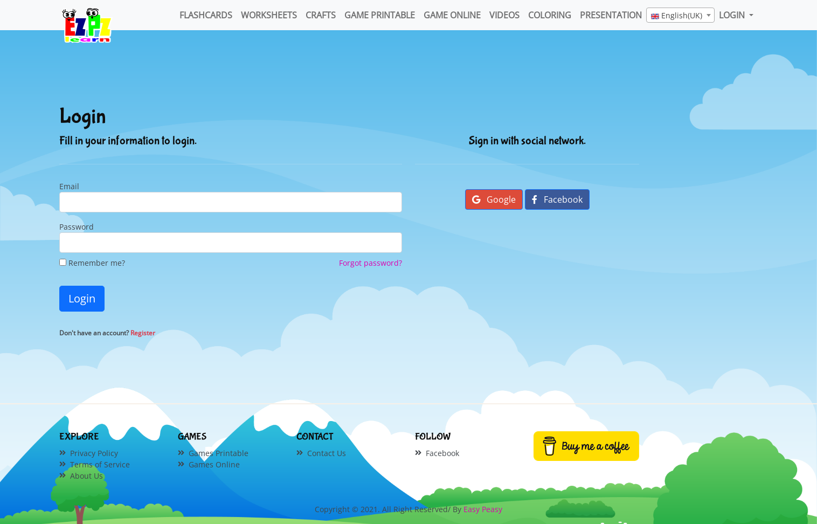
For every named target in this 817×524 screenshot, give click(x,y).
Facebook (557, 199)
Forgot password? (370, 263)
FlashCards (205, 15)
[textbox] (680, 15)
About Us (86, 476)
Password (76, 227)
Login (81, 298)
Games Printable (218, 453)
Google (494, 199)
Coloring (549, 15)
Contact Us (326, 453)
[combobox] (680, 15)
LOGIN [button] (733, 15)
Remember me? (92, 263)
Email (69, 186)
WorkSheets (269, 15)
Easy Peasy (482, 509)
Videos (504, 15)
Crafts (321, 15)
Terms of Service (100, 464)
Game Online (452, 15)
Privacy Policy (94, 453)
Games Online (214, 464)
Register (142, 332)
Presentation (611, 15)
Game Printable (379, 15)
